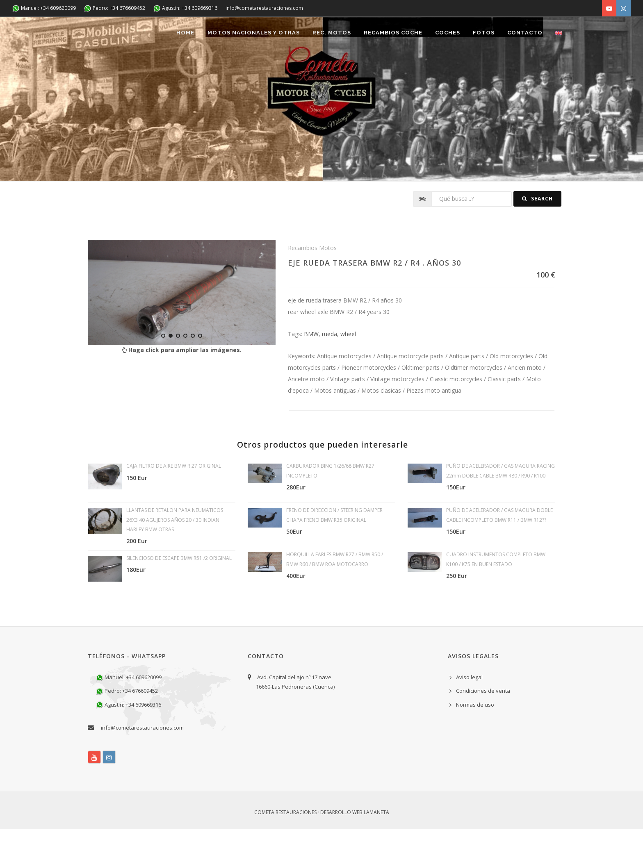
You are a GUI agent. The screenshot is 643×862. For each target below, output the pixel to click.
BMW (311, 367)
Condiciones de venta (483, 724)
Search (537, 231)
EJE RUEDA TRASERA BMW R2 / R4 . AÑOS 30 (374, 295)
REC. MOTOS (325, 66)
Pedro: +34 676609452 (114, 8)
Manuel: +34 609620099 (44, 8)
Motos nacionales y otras (246, 66)
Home (177, 66)
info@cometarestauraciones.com (264, 8)
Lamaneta (376, 845)
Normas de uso (475, 737)
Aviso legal (469, 710)
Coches (443, 66)
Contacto (523, 66)
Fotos (481, 66)
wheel (348, 367)
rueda (329, 367)
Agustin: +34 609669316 (185, 8)
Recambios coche (387, 66)
